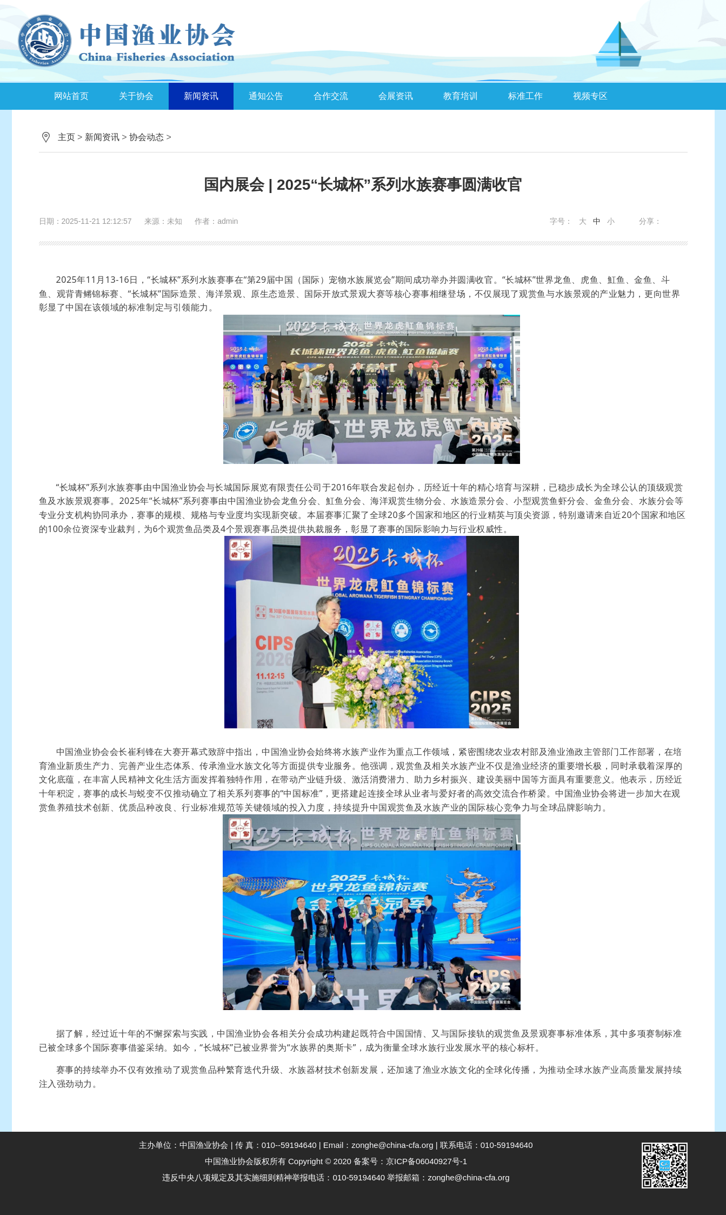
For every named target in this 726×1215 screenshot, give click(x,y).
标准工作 (525, 96)
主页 (66, 137)
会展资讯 (395, 96)
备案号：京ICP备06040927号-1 (410, 1161)
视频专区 (590, 96)
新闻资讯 (201, 96)
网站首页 (71, 96)
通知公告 (266, 96)
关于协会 (136, 96)
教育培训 (460, 96)
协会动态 (146, 137)
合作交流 (331, 96)
